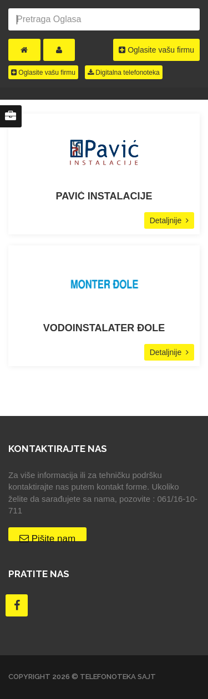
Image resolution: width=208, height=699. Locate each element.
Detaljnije (169, 220)
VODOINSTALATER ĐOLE (104, 328)
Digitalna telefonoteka (124, 72)
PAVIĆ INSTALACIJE (103, 196)
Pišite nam (47, 537)
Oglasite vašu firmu (156, 49)
